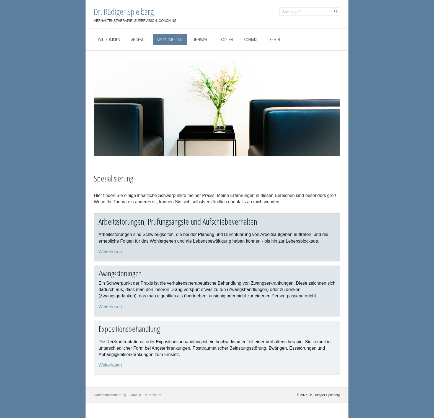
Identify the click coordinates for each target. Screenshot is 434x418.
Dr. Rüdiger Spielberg (124, 11)
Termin (274, 39)
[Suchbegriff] (309, 11)
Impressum (153, 395)
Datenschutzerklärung (110, 395)
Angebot (138, 39)
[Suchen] (336, 11)
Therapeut (202, 39)
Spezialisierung (170, 39)
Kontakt (250, 39)
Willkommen (109, 39)
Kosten (227, 39)
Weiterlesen (110, 251)
